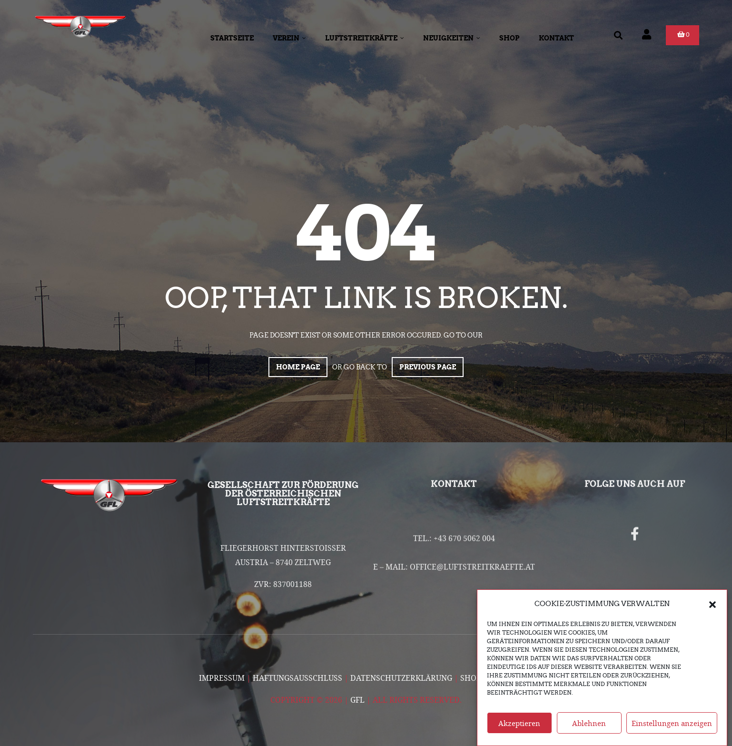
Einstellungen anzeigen (672, 730)
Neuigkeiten (451, 38)
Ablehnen (589, 730)
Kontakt (556, 38)
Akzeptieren (519, 730)
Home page (298, 367)
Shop (509, 38)
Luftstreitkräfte (364, 38)
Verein (289, 38)
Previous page (427, 367)
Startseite (232, 38)
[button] (712, 611)
